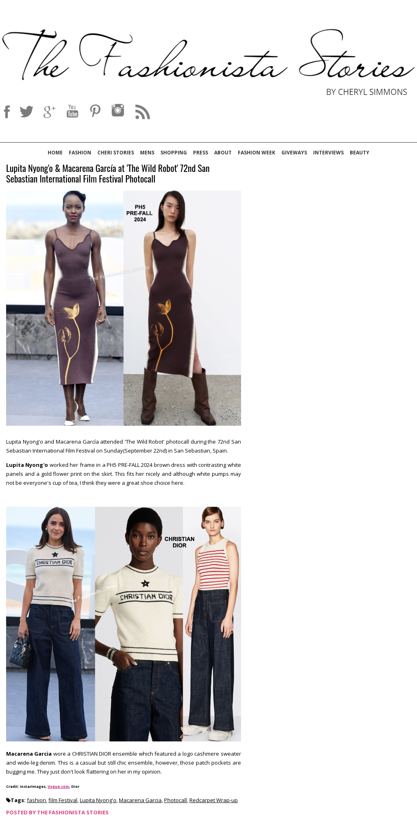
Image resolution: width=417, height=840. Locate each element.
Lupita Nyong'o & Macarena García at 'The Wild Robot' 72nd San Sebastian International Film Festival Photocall (108, 174)
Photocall (175, 800)
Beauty (359, 152)
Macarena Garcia (140, 800)
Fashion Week (256, 152)
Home (55, 152)
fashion (36, 800)
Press (200, 152)
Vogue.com (58, 786)
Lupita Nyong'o (98, 800)
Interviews (328, 152)
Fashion (80, 152)
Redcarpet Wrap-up (213, 800)
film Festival (62, 800)
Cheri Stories (115, 152)
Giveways (294, 152)
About (223, 152)
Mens (147, 152)
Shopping (173, 152)
